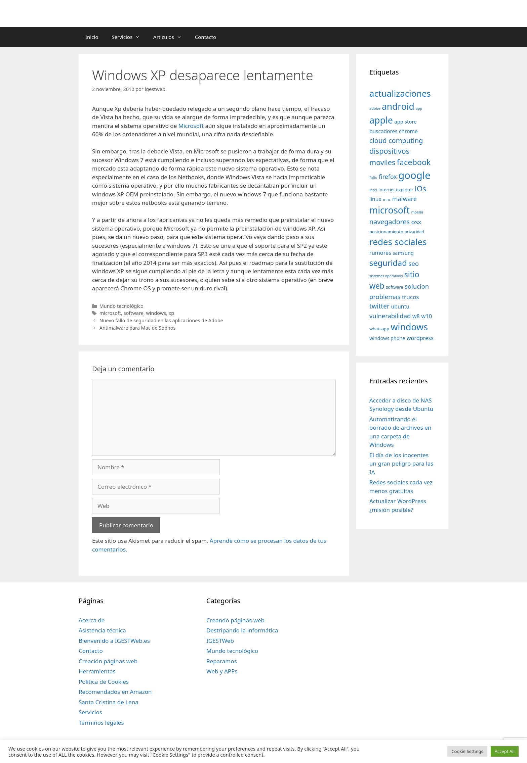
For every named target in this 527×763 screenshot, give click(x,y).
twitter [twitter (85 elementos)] (379, 306)
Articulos (170, 37)
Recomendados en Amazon (115, 692)
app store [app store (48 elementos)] (405, 121)
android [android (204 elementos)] (398, 106)
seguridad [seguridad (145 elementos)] (388, 262)
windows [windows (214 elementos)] (409, 327)
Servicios (129, 37)
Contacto (205, 37)
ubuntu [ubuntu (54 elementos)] (400, 306)
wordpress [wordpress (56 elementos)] (420, 338)
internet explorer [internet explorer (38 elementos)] (395, 190)
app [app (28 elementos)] (419, 108)
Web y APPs (222, 671)
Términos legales (101, 722)
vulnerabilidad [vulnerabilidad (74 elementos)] (390, 316)
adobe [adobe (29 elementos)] (374, 108)
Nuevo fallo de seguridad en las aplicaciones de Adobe (161, 320)
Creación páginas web (108, 661)
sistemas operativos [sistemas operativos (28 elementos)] (386, 276)
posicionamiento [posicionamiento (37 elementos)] (386, 232)
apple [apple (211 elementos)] (381, 120)
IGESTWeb (220, 641)
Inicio (91, 37)
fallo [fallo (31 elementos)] (373, 177)
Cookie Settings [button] (467, 751)
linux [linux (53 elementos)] (375, 199)
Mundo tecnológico (121, 306)
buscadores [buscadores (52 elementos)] (383, 131)
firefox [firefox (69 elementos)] (388, 177)
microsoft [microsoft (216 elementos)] (389, 210)
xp (171, 313)
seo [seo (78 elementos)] (413, 263)
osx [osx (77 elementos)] (416, 222)
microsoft (110, 313)
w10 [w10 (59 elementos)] (426, 316)
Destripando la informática (242, 630)
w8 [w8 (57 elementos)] (416, 316)
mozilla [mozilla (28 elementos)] (417, 212)
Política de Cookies (104, 681)
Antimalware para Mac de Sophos (137, 328)
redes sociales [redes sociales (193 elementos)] (398, 242)
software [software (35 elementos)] (394, 287)
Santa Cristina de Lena (108, 702)
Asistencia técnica (102, 630)
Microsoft (191, 126)
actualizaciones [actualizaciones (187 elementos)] (400, 93)
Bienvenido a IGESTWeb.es (114, 641)
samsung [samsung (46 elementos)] (403, 252)
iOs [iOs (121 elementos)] (420, 188)
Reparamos (221, 661)
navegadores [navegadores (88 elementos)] (389, 221)
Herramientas (97, 671)
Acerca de (92, 620)
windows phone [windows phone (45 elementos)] (387, 338)
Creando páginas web (235, 620)
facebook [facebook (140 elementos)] (414, 162)
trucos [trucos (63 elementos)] (410, 297)
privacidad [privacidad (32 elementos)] (414, 231)
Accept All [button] (505, 751)
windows (156, 313)
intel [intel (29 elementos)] (373, 189)
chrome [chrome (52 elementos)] (408, 131)
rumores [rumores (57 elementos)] (380, 252)
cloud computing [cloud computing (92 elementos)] (396, 140)
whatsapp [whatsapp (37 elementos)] (379, 329)
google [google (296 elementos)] (414, 175)
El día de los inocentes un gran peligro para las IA (401, 463)
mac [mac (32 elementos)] (387, 199)
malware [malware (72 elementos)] (404, 199)
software (134, 313)
